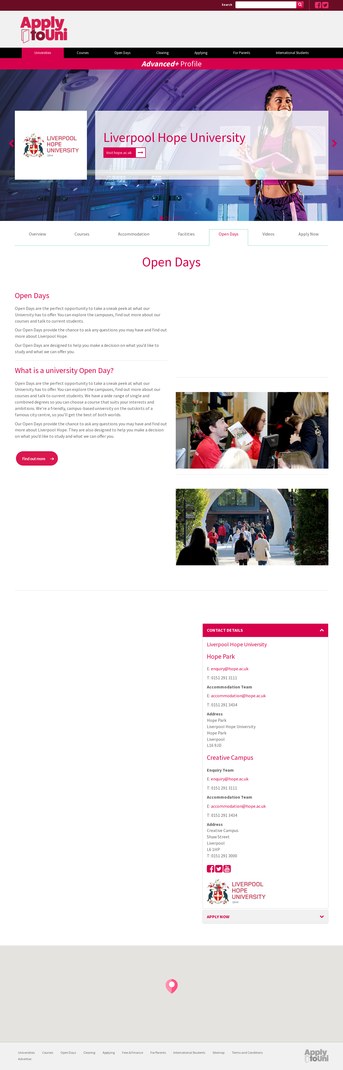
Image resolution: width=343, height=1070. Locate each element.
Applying (200, 52)
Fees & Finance (132, 1052)
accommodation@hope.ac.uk (238, 695)
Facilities (186, 234)
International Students (292, 52)
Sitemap (218, 1052)
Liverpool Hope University (174, 137)
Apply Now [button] (265, 916)
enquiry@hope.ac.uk (229, 668)
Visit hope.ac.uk (125, 152)
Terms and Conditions (247, 1052)
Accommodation (133, 234)
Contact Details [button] (265, 630)
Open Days (122, 52)
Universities (42, 52)
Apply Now (308, 234)
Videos (268, 234)
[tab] (265, 630)
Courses (83, 52)
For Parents (241, 52)
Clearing (162, 52)
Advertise (24, 1059)
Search (227, 5)
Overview (37, 234)
